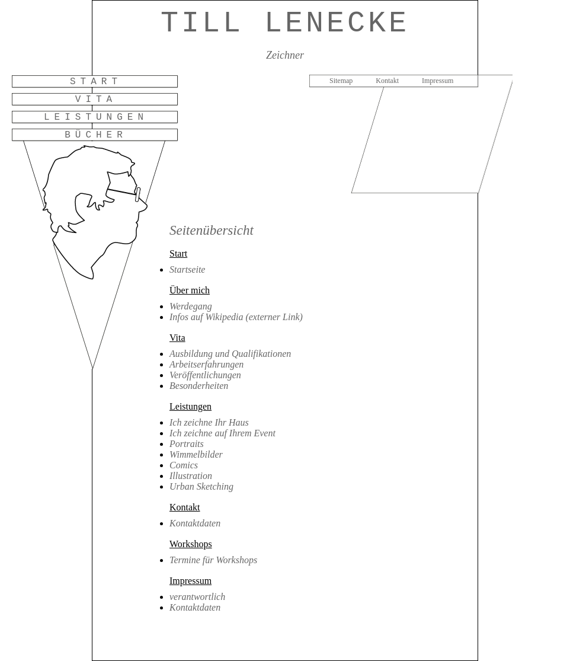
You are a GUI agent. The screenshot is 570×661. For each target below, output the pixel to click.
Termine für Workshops (213, 560)
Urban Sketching (201, 486)
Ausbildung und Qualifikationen (230, 354)
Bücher (96, 135)
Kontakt (387, 80)
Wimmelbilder (196, 454)
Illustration (190, 476)
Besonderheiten (198, 386)
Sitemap (341, 80)
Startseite (187, 269)
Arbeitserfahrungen (206, 364)
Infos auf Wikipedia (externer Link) (236, 317)
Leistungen (96, 117)
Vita (96, 99)
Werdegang (190, 306)
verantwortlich (197, 597)
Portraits (186, 444)
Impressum (437, 80)
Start (96, 81)
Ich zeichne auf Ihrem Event (222, 433)
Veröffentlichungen (205, 375)
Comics (183, 465)
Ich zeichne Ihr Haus (209, 422)
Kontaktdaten (194, 523)
